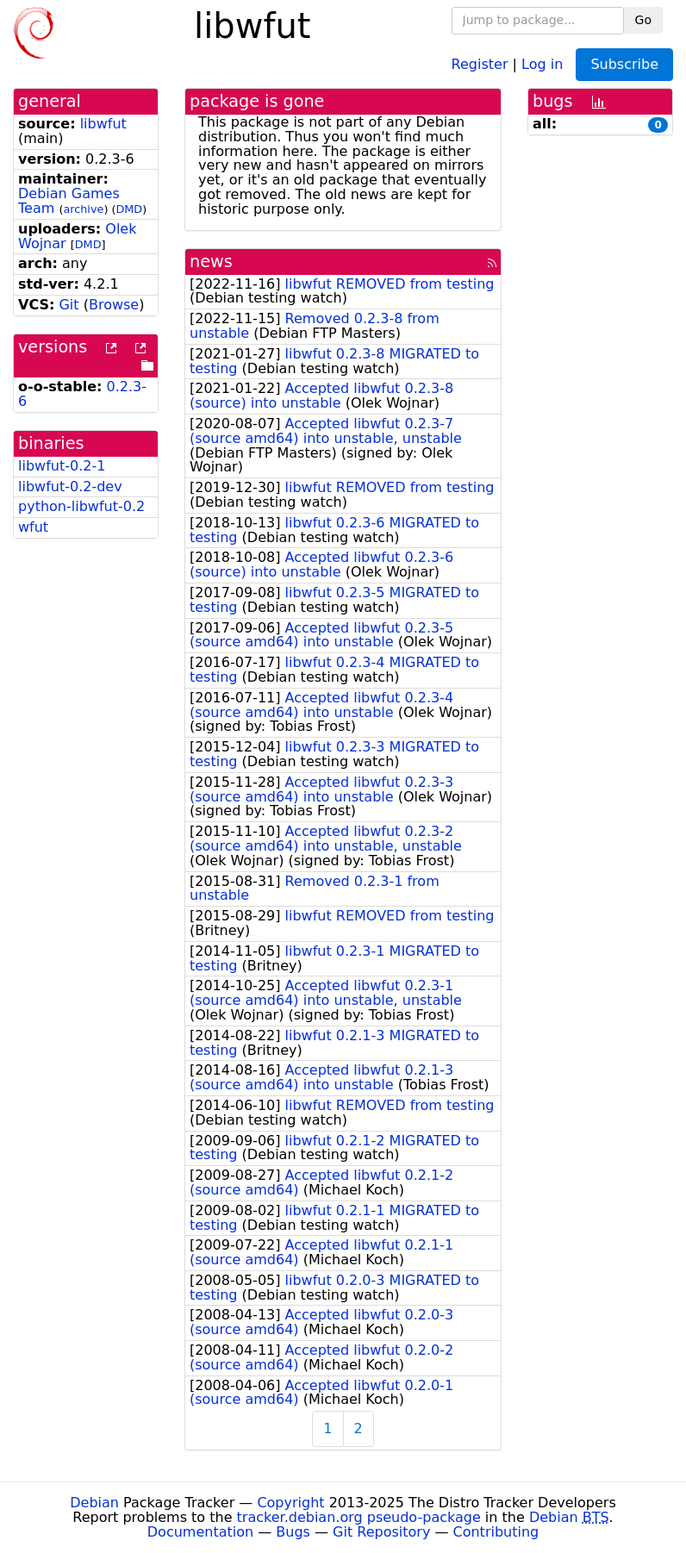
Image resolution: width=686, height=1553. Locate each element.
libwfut (103, 123)
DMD (128, 209)
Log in (542, 63)
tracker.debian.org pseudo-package (359, 1517)
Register (480, 63)
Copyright (290, 1502)
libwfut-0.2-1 (61, 466)
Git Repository (381, 1532)
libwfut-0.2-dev (70, 486)
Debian (94, 1502)
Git (68, 304)
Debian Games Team (69, 200)
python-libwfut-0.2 (81, 506)
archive (83, 209)
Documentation (200, 1532)
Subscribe (624, 64)
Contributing (496, 1532)
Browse (114, 304)
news (211, 261)
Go (643, 20)
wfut (33, 527)
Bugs (293, 1532)
